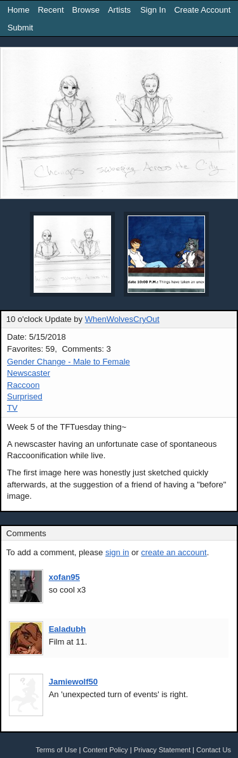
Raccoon (23, 385)
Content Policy (105, 750)
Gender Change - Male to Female (68, 361)
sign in (117, 552)
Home (19, 10)
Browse (86, 10)
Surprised (25, 396)
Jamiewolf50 (73, 681)
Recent (50, 10)
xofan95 (64, 577)
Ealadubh (67, 629)
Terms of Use (56, 750)
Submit (20, 27)
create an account (173, 552)
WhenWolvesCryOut (122, 319)
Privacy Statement (162, 750)
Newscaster (28, 373)
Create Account (202, 10)
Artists (119, 10)
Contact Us (213, 750)
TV (12, 408)
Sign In (153, 10)
